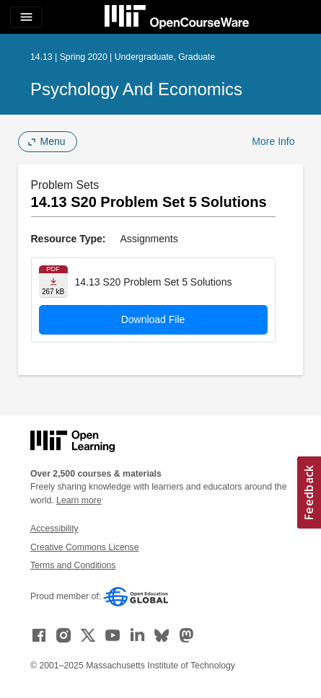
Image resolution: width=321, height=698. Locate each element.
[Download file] (53, 281)
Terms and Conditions (72, 565)
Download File (153, 319)
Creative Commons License (84, 547)
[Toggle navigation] (26, 17)
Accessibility (54, 529)
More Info (273, 141)
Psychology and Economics (136, 89)
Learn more (79, 500)
